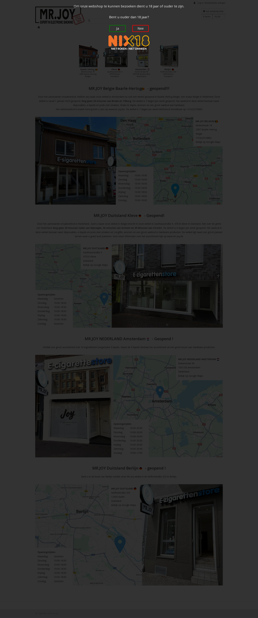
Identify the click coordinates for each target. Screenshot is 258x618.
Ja (117, 28)
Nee (141, 28)
